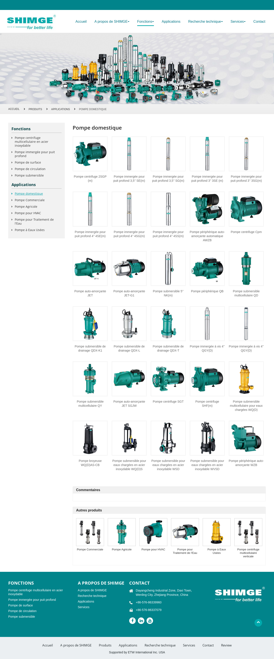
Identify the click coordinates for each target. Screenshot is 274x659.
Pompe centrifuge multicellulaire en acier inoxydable (31, 142)
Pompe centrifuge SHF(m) (207, 403)
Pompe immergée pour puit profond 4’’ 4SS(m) (168, 234)
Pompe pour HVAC (153, 549)
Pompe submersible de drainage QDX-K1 (90, 348)
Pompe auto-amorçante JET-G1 (129, 293)
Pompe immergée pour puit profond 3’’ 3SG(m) (246, 178)
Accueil (81, 21)
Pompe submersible (29, 175)
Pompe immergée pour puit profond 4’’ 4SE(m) (90, 234)
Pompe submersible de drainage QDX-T (168, 348)
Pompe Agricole (122, 549)
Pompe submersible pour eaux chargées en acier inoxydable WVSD (207, 465)
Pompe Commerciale (90, 549)
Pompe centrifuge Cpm (246, 232)
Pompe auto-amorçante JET (90, 293)
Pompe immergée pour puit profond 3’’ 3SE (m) (207, 178)
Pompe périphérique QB (207, 291)
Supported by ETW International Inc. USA (137, 652)
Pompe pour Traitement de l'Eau (185, 551)
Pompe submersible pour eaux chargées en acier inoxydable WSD (168, 465)
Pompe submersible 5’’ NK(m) (168, 293)
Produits (35, 109)
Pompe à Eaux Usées (216, 551)
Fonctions (21, 128)
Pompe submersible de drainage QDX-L (129, 348)
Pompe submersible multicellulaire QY (90, 403)
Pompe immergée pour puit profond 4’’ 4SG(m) (129, 234)
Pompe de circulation (30, 169)
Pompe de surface (28, 162)
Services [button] (238, 21)
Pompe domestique (29, 193)
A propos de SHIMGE (92, 590)
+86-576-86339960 (148, 602)
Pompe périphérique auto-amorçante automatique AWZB (207, 236)
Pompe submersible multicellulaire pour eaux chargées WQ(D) (246, 405)
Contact (259, 21)
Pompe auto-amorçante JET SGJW (129, 403)
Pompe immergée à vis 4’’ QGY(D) (207, 348)
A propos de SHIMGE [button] (112, 21)
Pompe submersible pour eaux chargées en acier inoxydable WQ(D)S (129, 465)
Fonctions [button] (145, 21)
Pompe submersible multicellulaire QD (246, 293)
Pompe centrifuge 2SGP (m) (90, 178)
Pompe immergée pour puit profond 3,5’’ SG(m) (168, 178)
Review (226, 645)
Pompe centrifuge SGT (168, 401)
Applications (171, 21)
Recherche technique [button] (205, 21)
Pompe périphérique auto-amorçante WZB (246, 463)
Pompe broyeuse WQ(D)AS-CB (90, 463)
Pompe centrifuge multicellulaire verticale (248, 553)
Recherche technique (92, 596)
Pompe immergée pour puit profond (35, 154)
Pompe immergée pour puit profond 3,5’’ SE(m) (129, 178)
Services (84, 607)
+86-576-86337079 (148, 610)
